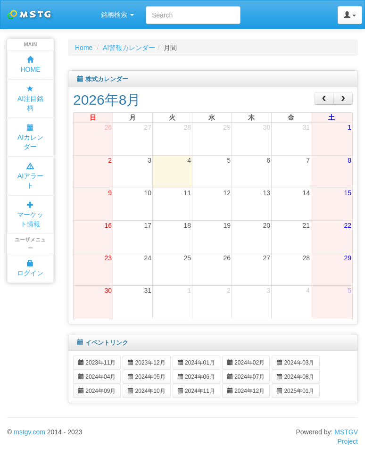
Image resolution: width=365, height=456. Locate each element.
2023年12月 (146, 362)
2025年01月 (295, 391)
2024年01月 (196, 362)
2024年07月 (246, 376)
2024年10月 (146, 391)
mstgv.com (29, 432)
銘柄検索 (117, 14)
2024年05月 (146, 376)
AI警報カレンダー (129, 47)
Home (83, 47)
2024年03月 (295, 362)
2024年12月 (246, 391)
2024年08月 (295, 376)
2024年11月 (196, 391)
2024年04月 (97, 376)
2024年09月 (97, 391)
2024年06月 (196, 376)
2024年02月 (246, 362)
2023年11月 (97, 362)
